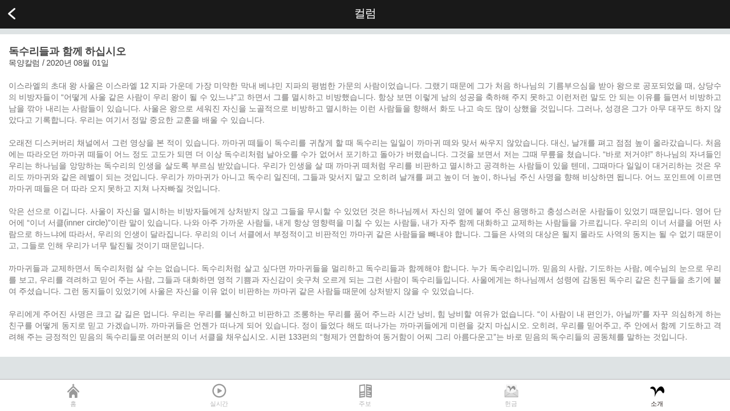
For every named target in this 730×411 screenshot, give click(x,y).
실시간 (219, 403)
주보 (365, 403)
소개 (657, 403)
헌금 (511, 403)
